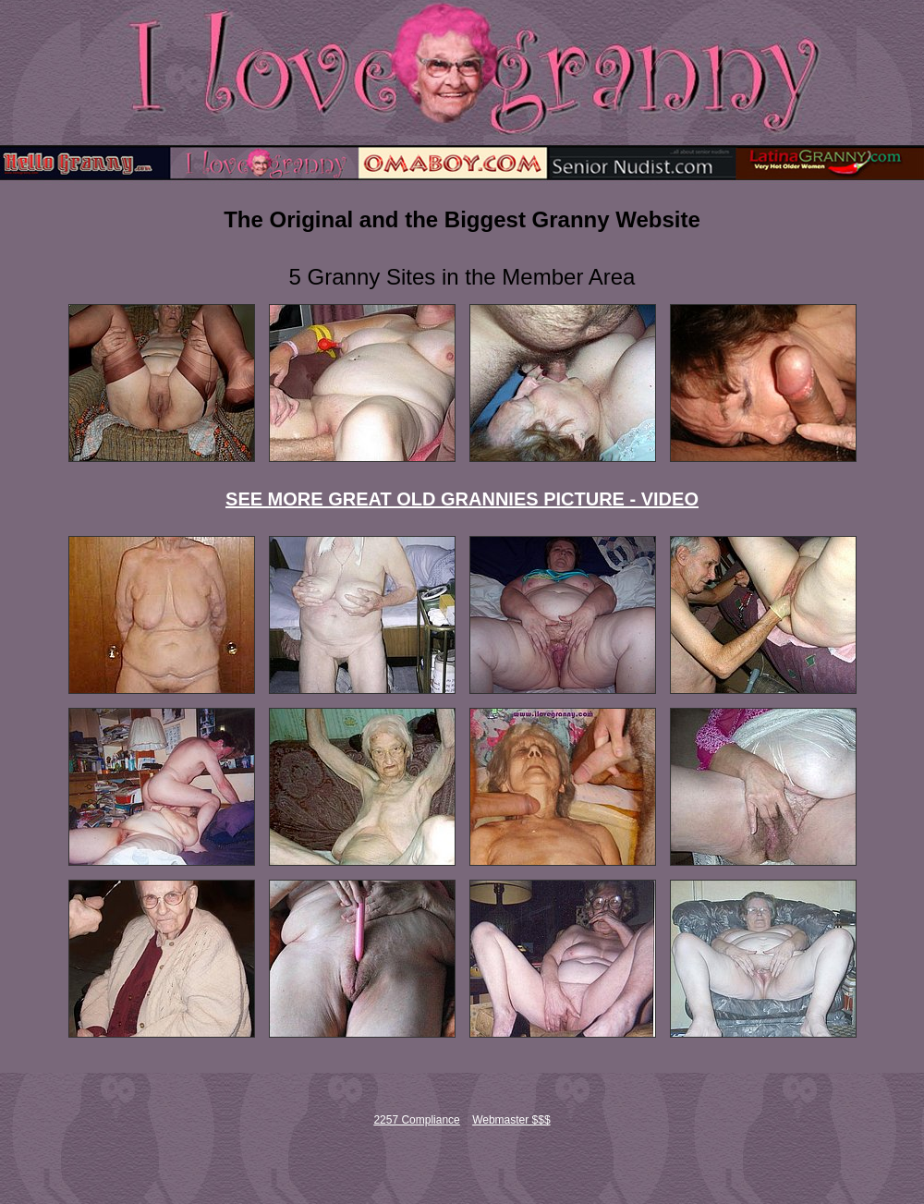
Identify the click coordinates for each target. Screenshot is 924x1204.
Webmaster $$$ (511, 1119)
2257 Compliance (416, 1119)
